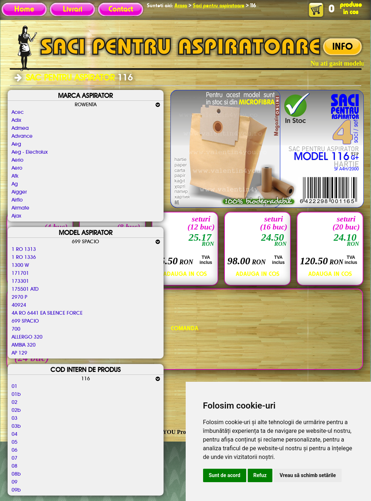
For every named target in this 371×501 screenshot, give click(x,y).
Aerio (17, 160)
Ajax (16, 216)
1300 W (20, 265)
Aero (17, 168)
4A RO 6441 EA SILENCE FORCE (47, 313)
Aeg (16, 144)
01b (16, 394)
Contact (120, 9)
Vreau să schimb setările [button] (308, 475)
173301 (20, 281)
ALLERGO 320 (27, 337)
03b (16, 426)
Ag (15, 184)
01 (14, 386)
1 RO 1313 (24, 249)
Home (24, 9)
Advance (22, 136)
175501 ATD (25, 289)
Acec (18, 112)
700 (16, 329)
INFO (342, 47)
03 (14, 418)
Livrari (72, 9)
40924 (19, 305)
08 (14, 466)
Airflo (17, 200)
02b (16, 410)
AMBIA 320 (24, 345)
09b (16, 490)
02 (14, 402)
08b (16, 474)
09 (14, 482)
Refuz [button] (260, 475)
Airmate (20, 208)
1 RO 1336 (24, 257)
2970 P (19, 297)
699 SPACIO (25, 321)
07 (14, 458)
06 (14, 450)
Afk (15, 176)
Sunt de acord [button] (224, 475)
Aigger (19, 192)
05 (14, 442)
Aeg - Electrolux (30, 152)
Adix (16, 120)
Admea (20, 128)
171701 (20, 273)
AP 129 (19, 353)
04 (14, 434)
